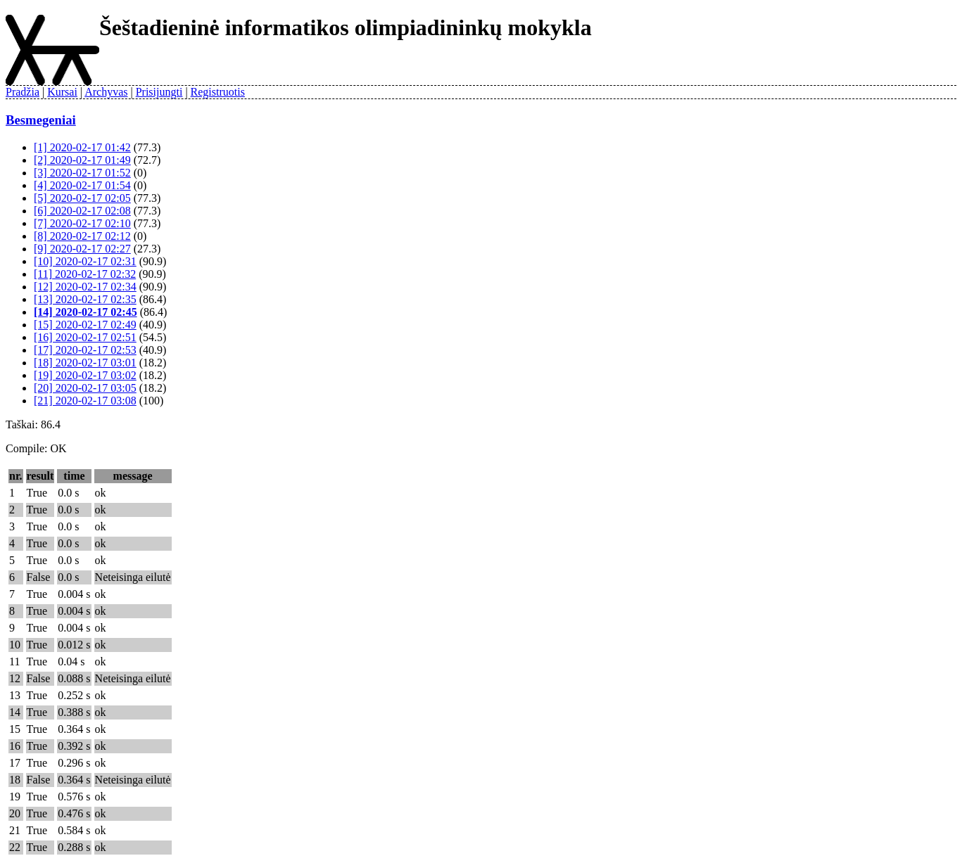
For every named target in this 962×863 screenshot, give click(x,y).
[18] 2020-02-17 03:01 (85, 363)
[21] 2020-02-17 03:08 (85, 401)
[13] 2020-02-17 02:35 (85, 299)
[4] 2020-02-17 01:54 (82, 185)
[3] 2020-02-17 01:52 (82, 173)
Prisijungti (159, 92)
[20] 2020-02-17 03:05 (85, 388)
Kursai (62, 92)
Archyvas (105, 92)
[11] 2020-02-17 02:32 (85, 274)
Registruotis (218, 92)
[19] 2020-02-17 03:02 (85, 375)
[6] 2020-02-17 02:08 (82, 211)
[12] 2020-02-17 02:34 (85, 287)
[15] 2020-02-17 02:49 (85, 325)
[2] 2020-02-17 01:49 (82, 160)
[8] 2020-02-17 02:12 (82, 236)
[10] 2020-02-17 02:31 (85, 261)
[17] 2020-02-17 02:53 (85, 350)
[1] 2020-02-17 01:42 (82, 147)
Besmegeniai (41, 120)
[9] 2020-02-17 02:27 (82, 249)
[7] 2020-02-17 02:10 (82, 223)
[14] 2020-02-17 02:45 (85, 312)
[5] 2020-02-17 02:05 (82, 198)
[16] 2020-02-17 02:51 (85, 337)
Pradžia (22, 92)
